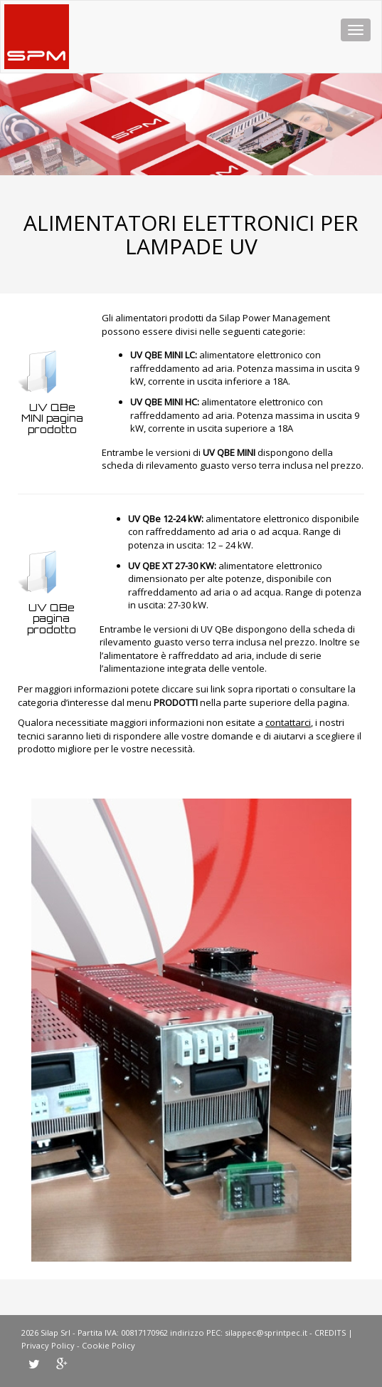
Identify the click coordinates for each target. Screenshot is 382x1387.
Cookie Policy (108, 1345)
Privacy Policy (48, 1345)
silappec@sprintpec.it (266, 1332)
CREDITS (330, 1332)
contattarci (288, 722)
